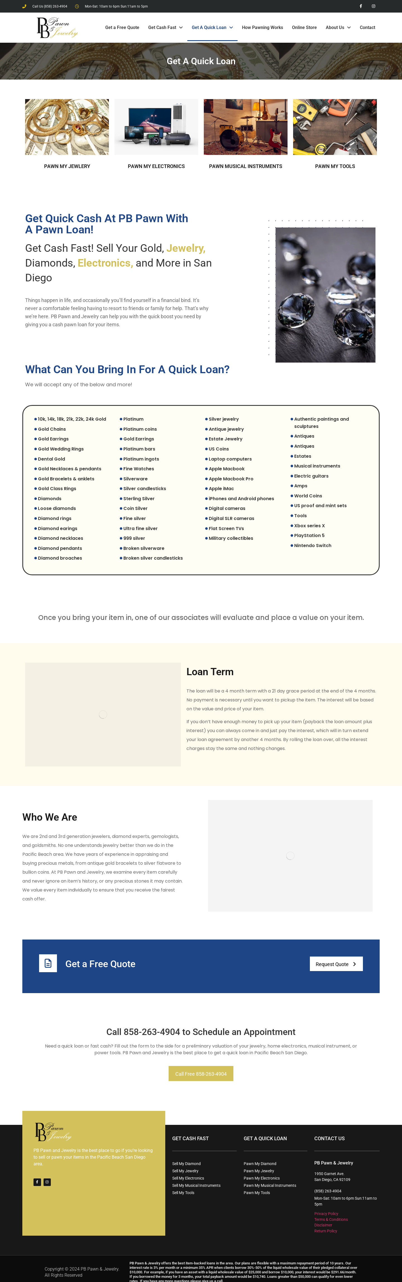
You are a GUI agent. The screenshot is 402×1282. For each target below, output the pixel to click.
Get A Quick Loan (212, 28)
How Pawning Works (262, 27)
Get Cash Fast (165, 28)
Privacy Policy (326, 1207)
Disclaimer (323, 1218)
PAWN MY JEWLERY (67, 166)
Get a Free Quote (122, 27)
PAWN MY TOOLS (335, 166)
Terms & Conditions (331, 1212)
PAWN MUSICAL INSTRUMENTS (245, 166)
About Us (338, 28)
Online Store (304, 27)
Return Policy (325, 1224)
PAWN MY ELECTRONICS (156, 166)
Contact (367, 27)
